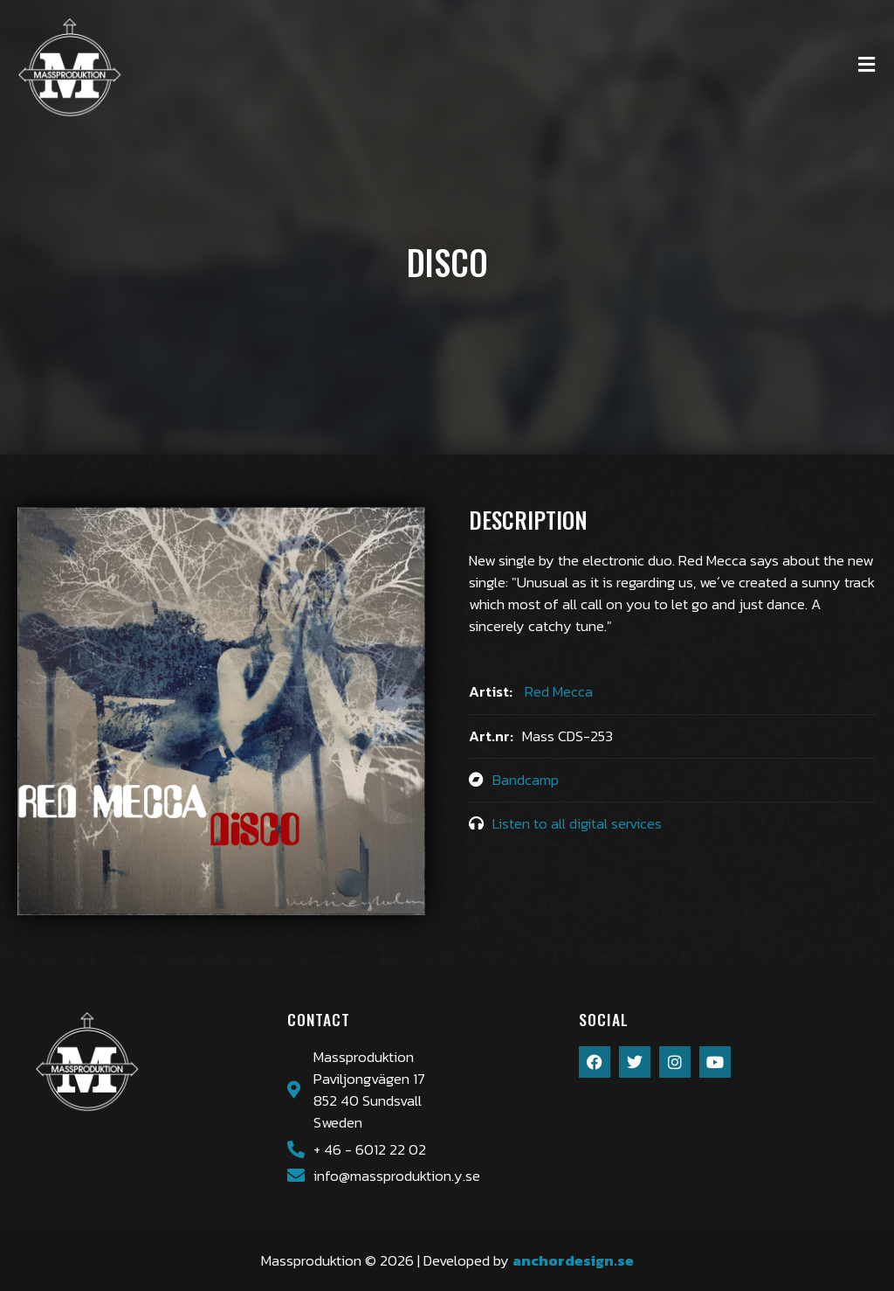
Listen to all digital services (577, 824)
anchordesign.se (573, 1261)
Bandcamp (525, 780)
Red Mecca (559, 692)
